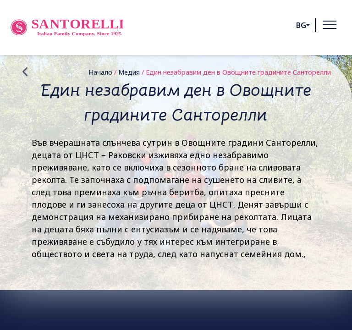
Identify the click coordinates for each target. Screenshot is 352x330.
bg (301, 25)
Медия (129, 72)
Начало (100, 72)
